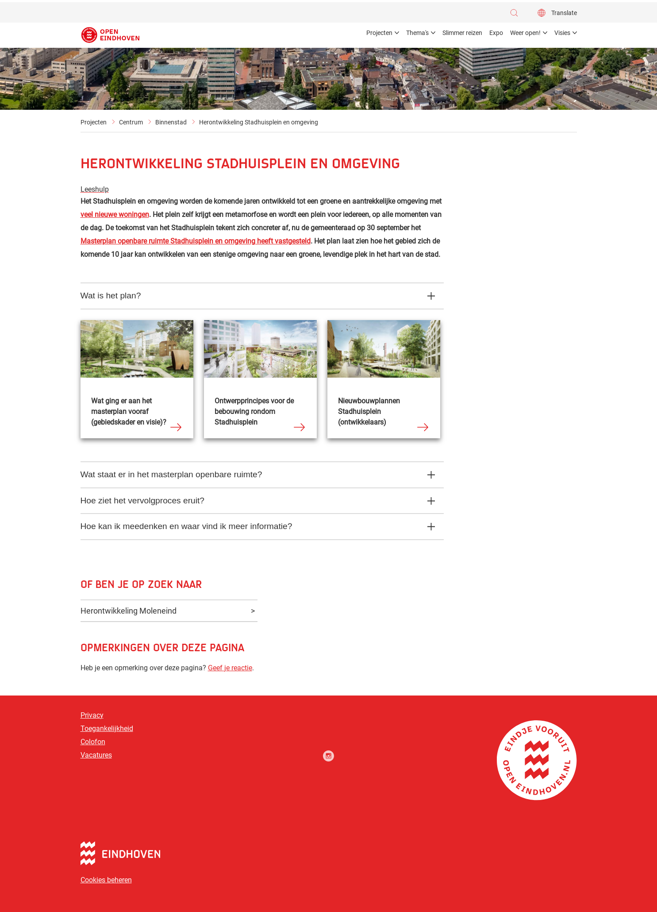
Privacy (92, 715)
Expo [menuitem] (496, 32)
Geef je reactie (230, 668)
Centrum (131, 122)
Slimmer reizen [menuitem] (462, 32)
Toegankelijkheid (107, 728)
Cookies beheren (106, 880)
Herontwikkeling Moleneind (129, 610)
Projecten (94, 122)
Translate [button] (564, 12)
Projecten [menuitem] (379, 32)
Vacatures (96, 755)
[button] (516, 13)
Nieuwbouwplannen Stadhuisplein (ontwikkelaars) (369, 411)
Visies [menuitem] (562, 32)
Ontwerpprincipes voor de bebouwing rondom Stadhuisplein (254, 411)
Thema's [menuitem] (417, 32)
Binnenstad (171, 122)
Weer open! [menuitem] (525, 32)
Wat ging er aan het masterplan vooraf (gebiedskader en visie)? (128, 411)
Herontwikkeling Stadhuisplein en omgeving (258, 122)
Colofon (93, 742)
